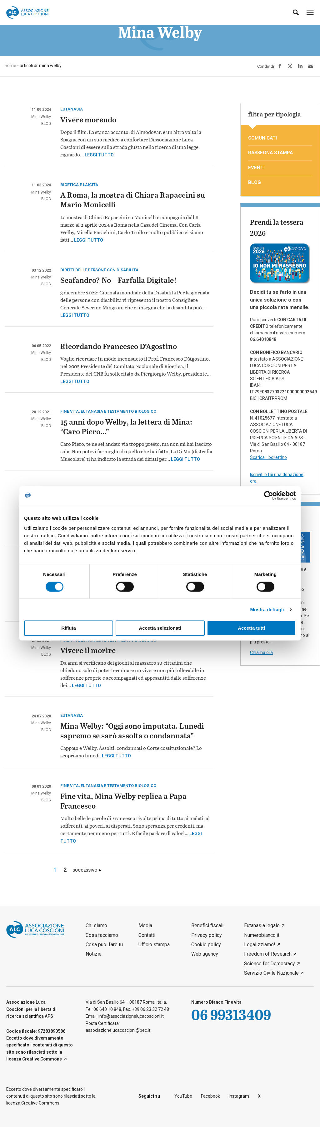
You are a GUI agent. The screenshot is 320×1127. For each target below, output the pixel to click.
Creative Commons (42, 1058)
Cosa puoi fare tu (104, 944)
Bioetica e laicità (79, 184)
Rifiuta (68, 628)
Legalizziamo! (259, 944)
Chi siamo (96, 925)
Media (145, 925)
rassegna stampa (270, 152)
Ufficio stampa (154, 944)
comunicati (262, 138)
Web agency (204, 954)
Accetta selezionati (160, 628)
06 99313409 (231, 1014)
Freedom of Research (268, 954)
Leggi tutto (99, 154)
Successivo (84, 870)
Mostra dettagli (267, 609)
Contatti (146, 935)
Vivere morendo (88, 120)
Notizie (94, 954)
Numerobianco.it (261, 935)
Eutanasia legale (262, 925)
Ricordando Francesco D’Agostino (118, 347)
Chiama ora (261, 652)
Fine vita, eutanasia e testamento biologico (108, 411)
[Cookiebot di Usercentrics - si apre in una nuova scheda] (268, 495)
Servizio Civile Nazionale (271, 973)
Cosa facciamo (102, 935)
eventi (256, 167)
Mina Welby (41, 117)
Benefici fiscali (207, 925)
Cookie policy (206, 944)
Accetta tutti (251, 628)
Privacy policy (206, 935)
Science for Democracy (269, 964)
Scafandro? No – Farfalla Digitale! (118, 281)
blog (46, 123)
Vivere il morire (88, 651)
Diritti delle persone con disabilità (99, 270)
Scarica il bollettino (268, 457)
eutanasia (71, 109)
